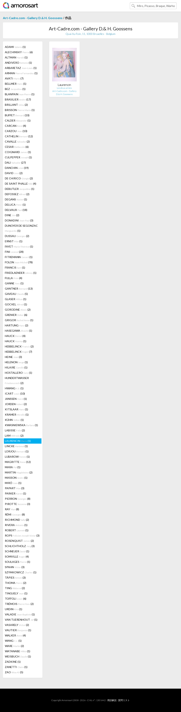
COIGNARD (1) (18, 152)
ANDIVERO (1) (18, 62)
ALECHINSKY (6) (19, 52)
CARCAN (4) (15, 125)
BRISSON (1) (20, 110)
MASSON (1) (16, 477)
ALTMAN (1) (16, 57)
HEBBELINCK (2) (19, 346)
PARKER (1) (15, 493)
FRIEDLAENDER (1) (20, 272)
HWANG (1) (14, 388)
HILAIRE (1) (16, 367)
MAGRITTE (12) (18, 462)
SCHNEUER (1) (17, 551)
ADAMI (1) (15, 46)
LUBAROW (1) (17, 456)
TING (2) (15, 588)
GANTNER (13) (19, 288)
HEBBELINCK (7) (18, 351)
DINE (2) (12, 215)
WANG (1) (13, 640)
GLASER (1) (15, 299)
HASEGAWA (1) (18, 330)
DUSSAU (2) (17, 236)
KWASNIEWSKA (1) (21, 425)
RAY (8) (12, 509)
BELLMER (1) (15, 83)
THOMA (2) (15, 582)
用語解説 (112, 700)
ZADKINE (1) (13, 661)
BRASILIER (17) (18, 99)
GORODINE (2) (18, 309)
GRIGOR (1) (19, 320)
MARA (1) (12, 467)
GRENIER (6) (16, 314)
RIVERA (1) (16, 525)
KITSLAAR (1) (16, 409)
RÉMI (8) (15, 514)
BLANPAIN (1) (19, 94)
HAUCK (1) (15, 341)
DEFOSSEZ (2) (17, 194)
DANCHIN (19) (17, 167)
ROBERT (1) (16, 530)
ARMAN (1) (21, 73)
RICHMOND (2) (17, 519)
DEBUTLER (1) (19, 188)
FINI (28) (14, 251)
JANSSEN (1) (16, 398)
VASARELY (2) (17, 625)
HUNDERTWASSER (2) (17, 380)
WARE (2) (14, 646)
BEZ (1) (15, 89)
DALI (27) (15, 162)
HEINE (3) (13, 357)
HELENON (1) (16, 362)
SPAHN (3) (15, 567)
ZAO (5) (14, 672)
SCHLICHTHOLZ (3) (20, 546)
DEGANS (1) (16, 199)
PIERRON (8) (17, 498)
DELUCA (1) (15, 204)
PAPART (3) (14, 488)
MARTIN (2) (19, 472)
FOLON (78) (19, 262)
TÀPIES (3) (15, 577)
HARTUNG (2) (16, 325)
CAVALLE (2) (17, 141)
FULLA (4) (13, 278)
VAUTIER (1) (18, 630)
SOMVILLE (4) (17, 556)
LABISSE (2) (15, 430)
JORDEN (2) (16, 404)
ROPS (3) (22, 535)
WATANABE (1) (17, 651)
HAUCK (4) (15, 335)
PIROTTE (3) (17, 504)
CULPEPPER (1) (18, 157)
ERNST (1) (13, 241)
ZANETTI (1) (16, 667)
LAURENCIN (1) (18, 440)
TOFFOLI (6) (15, 598)
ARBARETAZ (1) (21, 68)
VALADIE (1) (20, 614)
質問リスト (124, 700)
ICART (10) (15, 393)
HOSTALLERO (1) (18, 372)
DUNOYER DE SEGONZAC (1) (21, 228)
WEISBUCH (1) (18, 656)
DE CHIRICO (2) (19, 178)
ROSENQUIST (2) (19, 540)
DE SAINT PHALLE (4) (20, 183)
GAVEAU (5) (16, 293)
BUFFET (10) (17, 115)
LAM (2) (14, 435)
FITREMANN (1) (19, 257)
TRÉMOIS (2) (19, 603)
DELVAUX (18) (16, 209)
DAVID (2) (14, 173)
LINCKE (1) (16, 446)
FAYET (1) (19, 246)
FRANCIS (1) (15, 267)
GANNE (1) (14, 283)
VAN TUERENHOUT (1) (21, 619)
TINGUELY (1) (16, 593)
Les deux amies (64, 87)
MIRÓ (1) (13, 483)
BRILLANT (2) (16, 104)
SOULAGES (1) (17, 561)
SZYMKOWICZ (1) (20, 572)
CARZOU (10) (16, 131)
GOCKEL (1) (16, 304)
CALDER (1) (18, 120)
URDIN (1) (13, 609)
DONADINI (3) (19, 220)
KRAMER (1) (17, 414)
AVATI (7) (14, 78)
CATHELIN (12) (19, 136)
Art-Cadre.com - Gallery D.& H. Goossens (32, 18)
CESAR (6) (17, 146)
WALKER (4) (15, 635)
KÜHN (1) (14, 419)
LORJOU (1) (17, 451)
